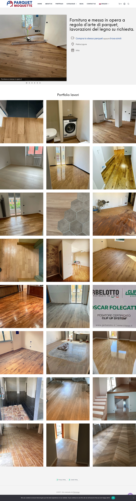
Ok (113, 498)
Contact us (91, 4)
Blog (81, 4)
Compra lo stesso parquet (89, 38)
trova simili (115, 38)
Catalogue (71, 4)
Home (40, 4)
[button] (120, 4)
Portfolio (59, 4)
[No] (133, 498)
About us (48, 4)
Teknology (76, 492)
